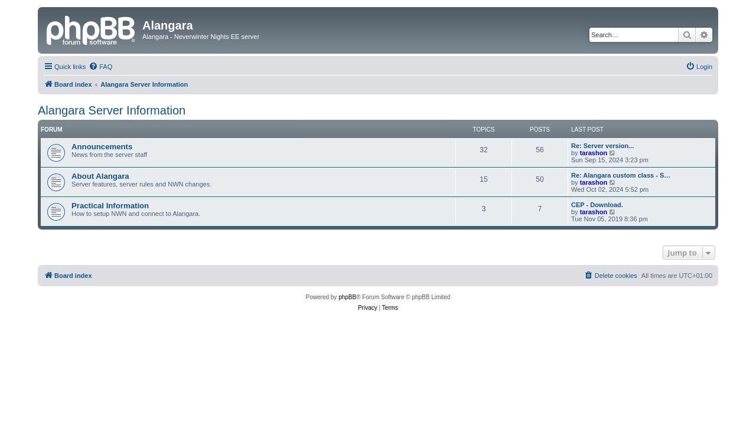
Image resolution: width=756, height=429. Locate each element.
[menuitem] (100, 67)
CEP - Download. (597, 204)
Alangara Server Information (111, 110)
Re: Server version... (602, 145)
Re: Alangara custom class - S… (620, 175)
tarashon (593, 152)
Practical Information (110, 205)
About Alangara (100, 176)
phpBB (347, 297)
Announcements (101, 146)
